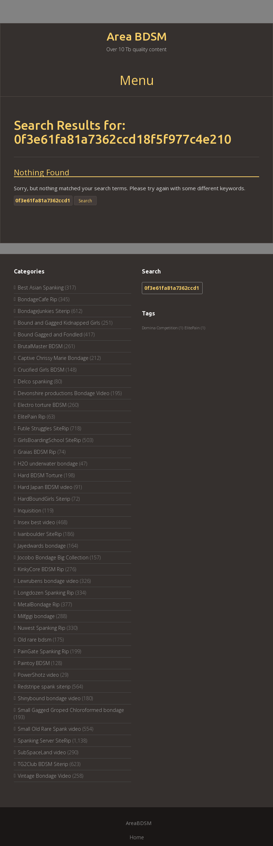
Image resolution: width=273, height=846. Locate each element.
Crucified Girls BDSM (41, 369)
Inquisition (29, 510)
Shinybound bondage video (49, 698)
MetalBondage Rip (39, 604)
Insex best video (36, 522)
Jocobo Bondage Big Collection (53, 557)
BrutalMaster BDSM (40, 346)
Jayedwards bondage (42, 545)
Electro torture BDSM (42, 404)
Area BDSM (137, 36)
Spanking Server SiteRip (44, 740)
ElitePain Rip (32, 416)
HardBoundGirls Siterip (44, 498)
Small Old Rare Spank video (49, 728)
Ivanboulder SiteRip (40, 534)
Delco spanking (35, 381)
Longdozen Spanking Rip (46, 592)
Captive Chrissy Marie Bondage (53, 358)
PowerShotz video (38, 674)
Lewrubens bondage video (48, 581)
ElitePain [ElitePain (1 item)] (194, 327)
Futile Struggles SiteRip (43, 428)
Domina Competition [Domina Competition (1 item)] (162, 327)
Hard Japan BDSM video (45, 487)
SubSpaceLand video (42, 752)
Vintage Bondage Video (44, 775)
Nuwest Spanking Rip (41, 627)
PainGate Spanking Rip (43, 651)
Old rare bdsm (35, 639)
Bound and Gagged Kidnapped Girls (59, 322)
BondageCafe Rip (37, 299)
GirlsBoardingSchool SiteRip (49, 440)
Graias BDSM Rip (37, 451)
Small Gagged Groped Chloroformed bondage (71, 710)
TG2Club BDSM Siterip (43, 764)
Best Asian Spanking (41, 287)
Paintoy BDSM (34, 663)
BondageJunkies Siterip (44, 311)
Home (137, 837)
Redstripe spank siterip (44, 686)
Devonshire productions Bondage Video (63, 393)
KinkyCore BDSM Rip (41, 569)
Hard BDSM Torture (40, 475)
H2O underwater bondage (48, 463)
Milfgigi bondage (36, 616)
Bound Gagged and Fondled (50, 334)
